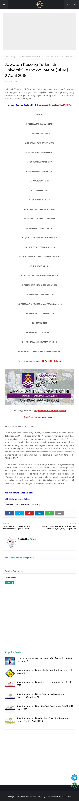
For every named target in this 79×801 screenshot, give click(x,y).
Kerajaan (14, 57)
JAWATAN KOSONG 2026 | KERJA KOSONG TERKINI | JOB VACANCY (46, 796)
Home (7, 57)
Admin (32, 538)
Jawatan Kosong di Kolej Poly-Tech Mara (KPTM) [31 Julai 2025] (44, 684)
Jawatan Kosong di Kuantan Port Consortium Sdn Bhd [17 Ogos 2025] (45, 708)
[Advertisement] (39, 31)
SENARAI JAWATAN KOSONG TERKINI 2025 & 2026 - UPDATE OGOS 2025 (44, 660)
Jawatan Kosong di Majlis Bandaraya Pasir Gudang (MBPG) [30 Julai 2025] (41, 696)
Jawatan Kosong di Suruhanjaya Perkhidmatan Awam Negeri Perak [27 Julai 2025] (43, 720)
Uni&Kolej (36, 505)
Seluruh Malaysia (22, 505)
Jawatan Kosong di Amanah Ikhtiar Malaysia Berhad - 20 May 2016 (44, 672)
